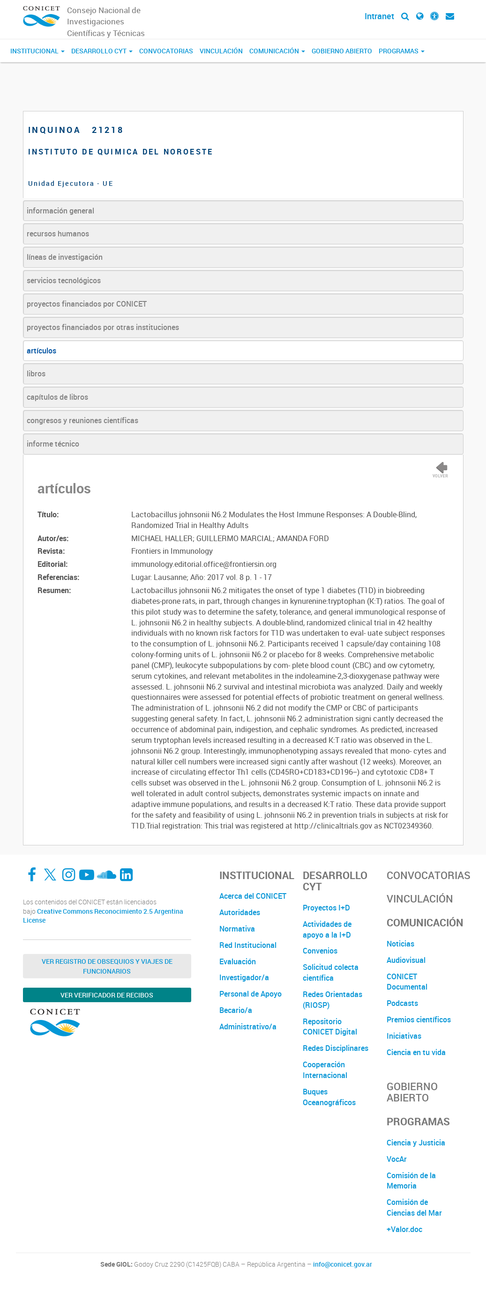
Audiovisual (406, 960)
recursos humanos (58, 233)
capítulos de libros (57, 397)
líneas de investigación (65, 257)
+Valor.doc (404, 1229)
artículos (41, 350)
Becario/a (235, 1010)
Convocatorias (166, 50)
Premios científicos (419, 1019)
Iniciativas (404, 1036)
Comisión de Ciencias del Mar (414, 1207)
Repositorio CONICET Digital (330, 1026)
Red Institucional (248, 945)
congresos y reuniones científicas (82, 420)
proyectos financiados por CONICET (87, 304)
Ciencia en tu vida (416, 1052)
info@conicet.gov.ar (342, 1264)
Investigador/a (244, 977)
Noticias (400, 944)
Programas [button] (402, 50)
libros (36, 373)
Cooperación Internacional (325, 1069)
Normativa (237, 929)
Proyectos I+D (326, 907)
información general (60, 210)
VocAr (397, 1159)
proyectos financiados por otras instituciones (103, 327)
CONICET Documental (407, 981)
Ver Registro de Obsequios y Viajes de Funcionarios (107, 966)
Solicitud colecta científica (331, 972)
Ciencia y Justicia (416, 1142)
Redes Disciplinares (335, 1048)
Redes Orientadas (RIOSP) (332, 999)
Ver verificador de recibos (106, 994)
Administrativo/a (248, 1026)
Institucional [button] (37, 50)
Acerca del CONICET (252, 896)
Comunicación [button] (277, 50)
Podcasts (402, 1003)
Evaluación (237, 961)
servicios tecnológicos (64, 280)
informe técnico (53, 444)
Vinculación (221, 50)
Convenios (320, 951)
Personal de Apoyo (250, 994)
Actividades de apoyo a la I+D (327, 929)
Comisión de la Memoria (411, 1180)
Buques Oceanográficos (329, 1097)
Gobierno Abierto (342, 50)
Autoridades (239, 912)
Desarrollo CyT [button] (102, 50)
